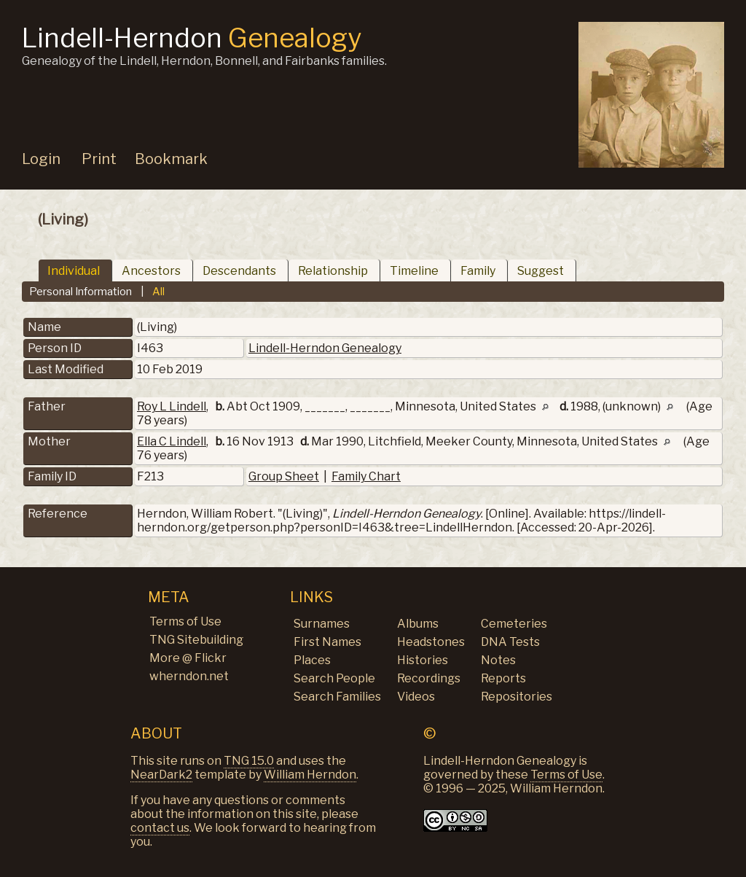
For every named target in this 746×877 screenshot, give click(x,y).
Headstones (431, 642)
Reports (503, 678)
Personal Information (80, 291)
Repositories (516, 696)
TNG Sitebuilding (196, 640)
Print (99, 159)
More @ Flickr (188, 658)
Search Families (337, 696)
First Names (327, 642)
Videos (416, 696)
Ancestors (151, 271)
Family (477, 271)
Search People (334, 678)
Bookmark (171, 159)
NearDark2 (161, 774)
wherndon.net (189, 676)
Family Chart (366, 476)
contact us (159, 828)
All (158, 291)
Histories (422, 660)
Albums (418, 624)
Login (41, 159)
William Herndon (310, 774)
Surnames (322, 624)
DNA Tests (510, 642)
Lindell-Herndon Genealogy (324, 348)
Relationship (333, 271)
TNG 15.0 (249, 761)
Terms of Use (185, 621)
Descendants (239, 271)
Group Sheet (283, 476)
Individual (73, 271)
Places (312, 660)
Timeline (414, 271)
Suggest (540, 271)
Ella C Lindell (171, 441)
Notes (498, 660)
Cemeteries (514, 624)
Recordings (428, 678)
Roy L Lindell (171, 406)
